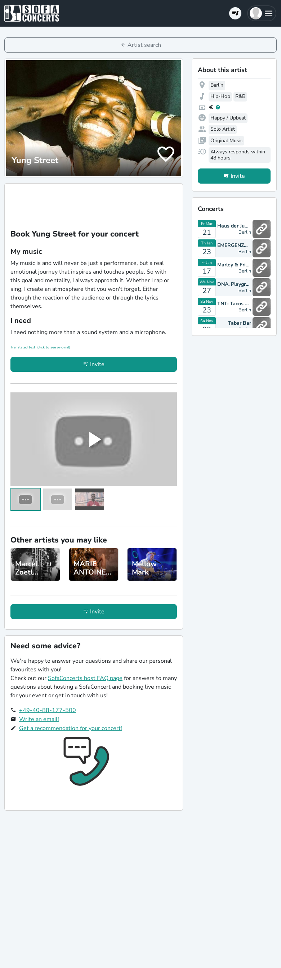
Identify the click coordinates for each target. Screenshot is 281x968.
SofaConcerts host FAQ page (85, 678)
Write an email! (39, 719)
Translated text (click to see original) (40, 347)
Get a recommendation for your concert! (70, 728)
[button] (261, 13)
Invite (97, 364)
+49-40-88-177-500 (47, 710)
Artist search (144, 45)
